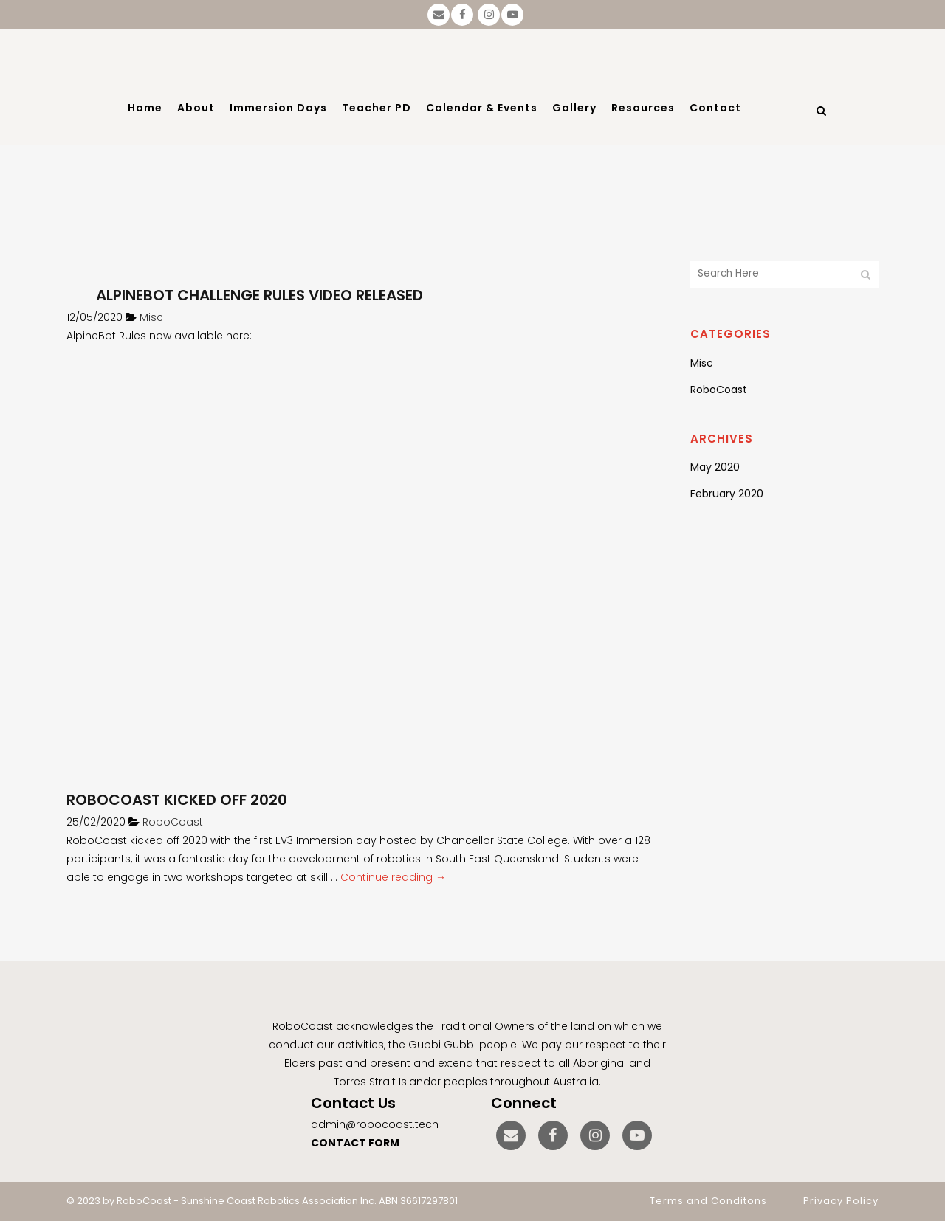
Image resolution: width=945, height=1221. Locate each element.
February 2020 (726, 493)
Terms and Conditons (708, 1201)
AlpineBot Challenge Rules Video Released (259, 295)
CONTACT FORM (355, 1142)
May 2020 (715, 467)
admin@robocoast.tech (375, 1124)
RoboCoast (172, 821)
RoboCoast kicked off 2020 (176, 799)
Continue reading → (393, 877)
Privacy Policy (841, 1201)
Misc (151, 317)
